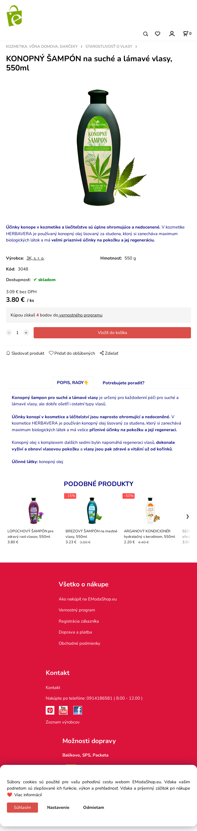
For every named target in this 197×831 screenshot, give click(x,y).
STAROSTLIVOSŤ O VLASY (108, 46)
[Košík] (187, 34)
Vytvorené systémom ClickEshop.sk (98, 828)
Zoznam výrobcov (63, 728)
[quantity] (17, 338)
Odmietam (93, 807)
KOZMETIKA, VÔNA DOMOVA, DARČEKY (42, 46)
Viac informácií (28, 795)
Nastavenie (58, 807)
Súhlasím (22, 807)
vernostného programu (80, 321)
